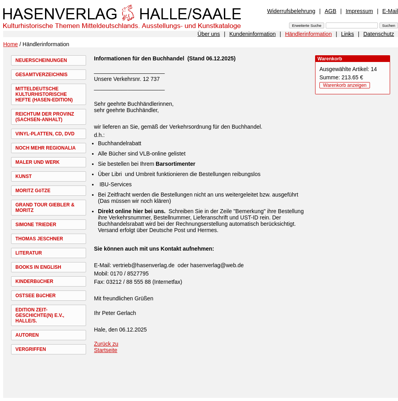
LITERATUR (28, 253)
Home (10, 44)
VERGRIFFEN (30, 349)
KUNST (23, 176)
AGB (330, 11)
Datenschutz (378, 34)
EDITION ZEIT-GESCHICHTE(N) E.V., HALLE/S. (39, 315)
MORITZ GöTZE (33, 190)
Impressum (359, 11)
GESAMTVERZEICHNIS (41, 74)
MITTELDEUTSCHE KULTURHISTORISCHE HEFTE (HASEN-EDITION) (44, 94)
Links (347, 34)
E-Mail (390, 11)
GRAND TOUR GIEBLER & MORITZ (45, 207)
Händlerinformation (308, 34)
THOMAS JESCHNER (39, 239)
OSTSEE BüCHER (35, 295)
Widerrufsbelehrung (291, 11)
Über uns (208, 34)
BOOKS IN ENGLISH (38, 267)
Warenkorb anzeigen (344, 85)
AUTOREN (27, 335)
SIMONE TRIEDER (35, 224)
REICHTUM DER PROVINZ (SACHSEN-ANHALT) (44, 116)
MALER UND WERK (37, 162)
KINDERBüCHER (34, 281)
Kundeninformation (252, 34)
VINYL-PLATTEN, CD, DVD (45, 134)
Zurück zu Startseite (106, 347)
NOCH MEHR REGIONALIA (45, 148)
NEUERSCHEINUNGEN (41, 60)
